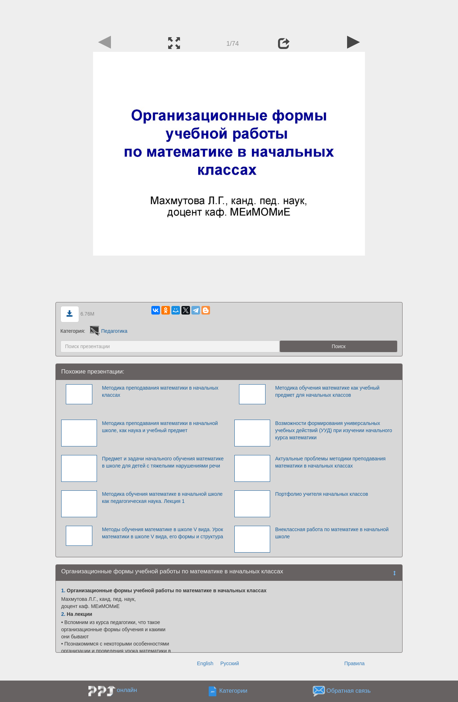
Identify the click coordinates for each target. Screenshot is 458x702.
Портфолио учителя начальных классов (321, 494)
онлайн (127, 690)
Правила (354, 663)
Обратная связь (348, 690)
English (205, 663)
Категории (233, 690)
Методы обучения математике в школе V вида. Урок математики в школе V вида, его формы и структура (162, 532)
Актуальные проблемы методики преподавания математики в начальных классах (330, 462)
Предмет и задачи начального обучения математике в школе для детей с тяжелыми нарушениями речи (163, 462)
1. (63, 590)
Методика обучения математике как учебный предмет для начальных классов (327, 391)
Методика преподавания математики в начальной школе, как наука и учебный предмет (160, 426)
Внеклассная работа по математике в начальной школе (332, 532)
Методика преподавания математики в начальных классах (160, 391)
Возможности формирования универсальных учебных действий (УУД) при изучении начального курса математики (333, 430)
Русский (229, 663)
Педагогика (107, 331)
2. (63, 614)
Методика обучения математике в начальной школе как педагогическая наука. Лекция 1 (162, 497)
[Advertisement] (229, 16)
